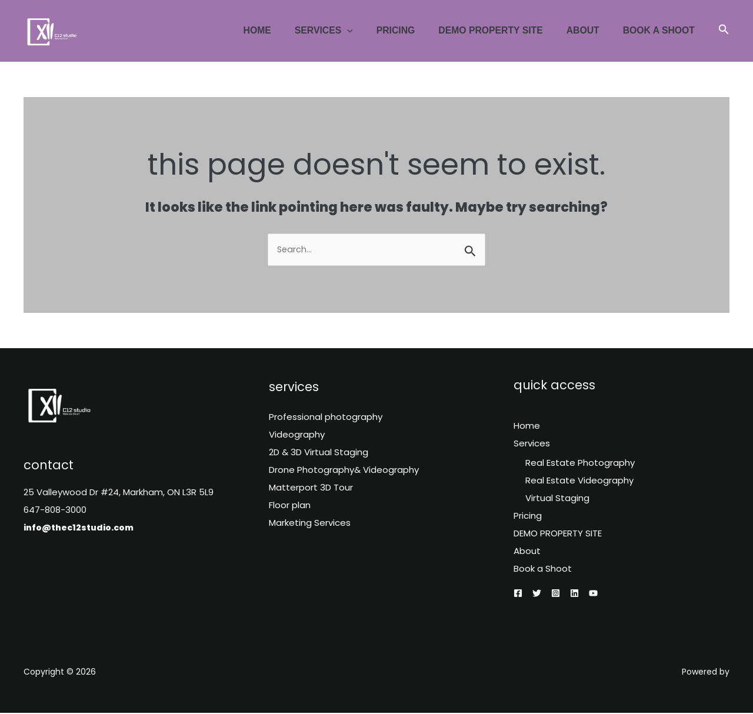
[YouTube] (593, 594)
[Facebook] (518, 594)
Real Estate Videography (579, 481)
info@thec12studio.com (82, 528)
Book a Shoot (661, 30)
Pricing (413, 30)
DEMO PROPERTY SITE (503, 30)
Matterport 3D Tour (311, 488)
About (590, 30)
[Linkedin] (574, 594)
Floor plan (290, 506)
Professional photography (325, 418)
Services (346, 30)
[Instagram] (555, 594)
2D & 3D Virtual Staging (318, 453)
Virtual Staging (557, 499)
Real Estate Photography (580, 464)
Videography (297, 435)
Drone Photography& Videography (344, 471)
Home (284, 30)
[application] (369, 30)
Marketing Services (310, 524)
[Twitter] (536, 594)
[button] (723, 30)
